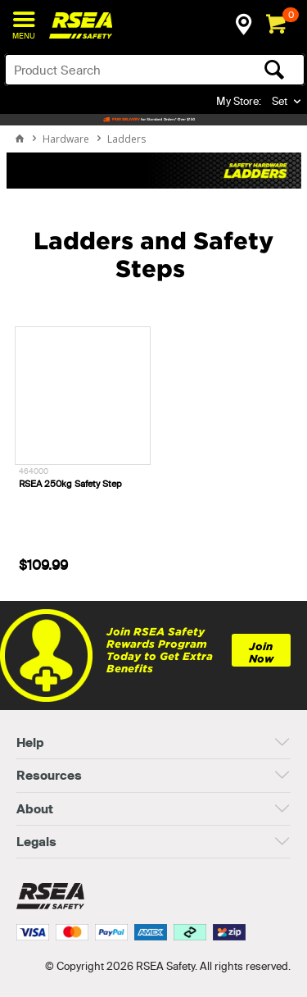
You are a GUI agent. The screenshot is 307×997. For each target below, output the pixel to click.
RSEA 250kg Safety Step (70, 483)
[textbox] (122, 69)
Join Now (261, 652)
